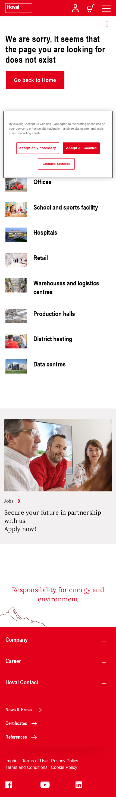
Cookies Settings (56, 163)
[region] (58, 144)
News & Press (25, 709)
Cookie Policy (64, 767)
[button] (35, 80)
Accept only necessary (37, 148)
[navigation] (106, 8)
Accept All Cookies (81, 148)
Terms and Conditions (26, 767)
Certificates (22, 723)
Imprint (12, 761)
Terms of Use (35, 761)
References (22, 736)
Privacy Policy (64, 761)
